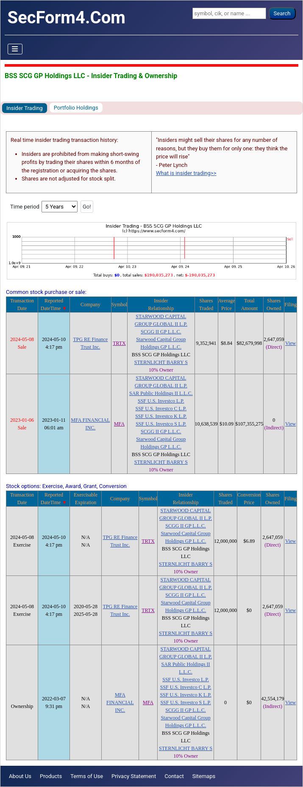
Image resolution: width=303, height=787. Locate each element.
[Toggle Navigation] (15, 49)
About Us (20, 776)
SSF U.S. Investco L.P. (161, 401)
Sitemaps (204, 776)
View (290, 343)
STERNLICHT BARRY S (161, 362)
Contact (173, 776)
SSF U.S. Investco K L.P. (160, 416)
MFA (119, 424)
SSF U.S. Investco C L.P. (161, 409)
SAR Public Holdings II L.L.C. (161, 393)
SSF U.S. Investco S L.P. (161, 424)
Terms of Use (86, 776)
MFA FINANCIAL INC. (120, 702)
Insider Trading (24, 108)
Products (51, 776)
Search (282, 13)
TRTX (119, 343)
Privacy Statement (133, 776)
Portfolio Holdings (76, 107)
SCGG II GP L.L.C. (161, 332)
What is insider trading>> (186, 173)
